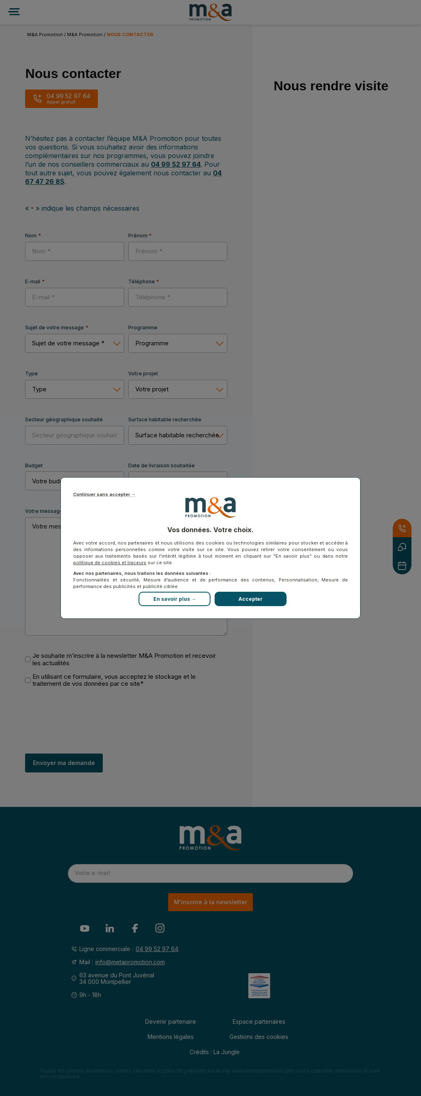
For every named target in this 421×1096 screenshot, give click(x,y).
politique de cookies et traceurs (109, 562)
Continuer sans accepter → (104, 494)
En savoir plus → (174, 599)
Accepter (250, 599)
